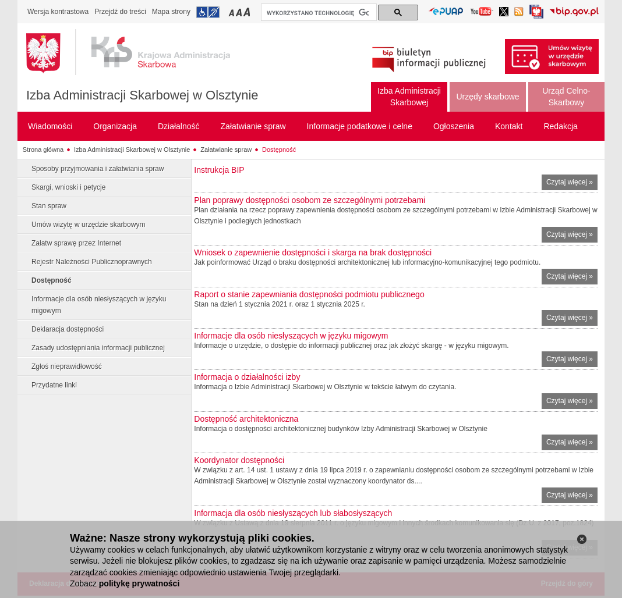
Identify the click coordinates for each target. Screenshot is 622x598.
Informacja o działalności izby (247, 377)
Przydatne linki (54, 385)
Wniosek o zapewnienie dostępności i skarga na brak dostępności (313, 252)
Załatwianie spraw (226, 149)
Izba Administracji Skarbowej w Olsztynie (142, 95)
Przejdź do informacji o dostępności (208, 12)
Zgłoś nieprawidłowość (66, 366)
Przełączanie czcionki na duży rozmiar (247, 12)
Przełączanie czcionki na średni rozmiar (240, 12)
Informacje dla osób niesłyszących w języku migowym (98, 305)
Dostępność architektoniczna (246, 418)
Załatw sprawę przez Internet (76, 243)
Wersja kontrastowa (58, 12)
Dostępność (279, 149)
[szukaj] (318, 12)
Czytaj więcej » (572, 183)
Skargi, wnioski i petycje (68, 187)
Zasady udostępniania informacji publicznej (98, 348)
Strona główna (43, 149)
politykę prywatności (139, 583)
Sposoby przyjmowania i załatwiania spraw (97, 169)
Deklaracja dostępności (67, 329)
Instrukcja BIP (219, 170)
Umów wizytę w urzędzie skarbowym (88, 224)
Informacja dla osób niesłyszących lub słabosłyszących (293, 513)
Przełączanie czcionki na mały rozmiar (232, 12)
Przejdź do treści (120, 12)
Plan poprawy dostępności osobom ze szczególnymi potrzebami (309, 200)
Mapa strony (171, 12)
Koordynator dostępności (239, 460)
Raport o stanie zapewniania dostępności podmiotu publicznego (309, 294)
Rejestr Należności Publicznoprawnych (91, 262)
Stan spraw (48, 206)
